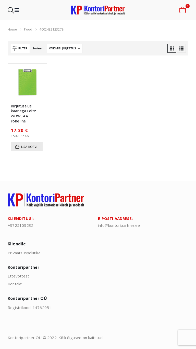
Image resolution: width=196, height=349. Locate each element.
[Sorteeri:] (64, 48)
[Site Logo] (98, 10)
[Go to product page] (27, 83)
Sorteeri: (38, 48)
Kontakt (15, 283)
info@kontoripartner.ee (119, 225)
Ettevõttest (18, 275)
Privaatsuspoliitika (24, 252)
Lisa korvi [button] (29, 147)
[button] (11, 10)
